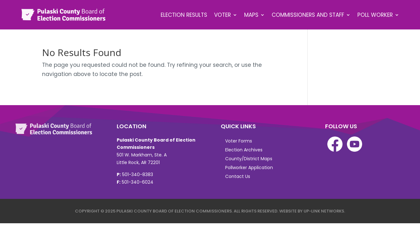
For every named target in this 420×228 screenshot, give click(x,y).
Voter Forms (238, 141)
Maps (251, 15)
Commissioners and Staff (308, 15)
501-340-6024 (137, 182)
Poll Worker (375, 15)
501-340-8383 (137, 174)
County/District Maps (248, 158)
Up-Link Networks (324, 211)
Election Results (184, 15)
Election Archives (243, 150)
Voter (222, 15)
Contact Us (237, 176)
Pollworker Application (249, 167)
